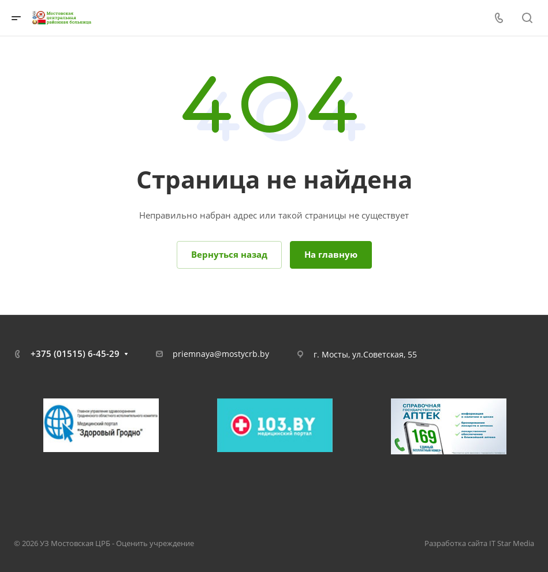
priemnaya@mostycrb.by (221, 353)
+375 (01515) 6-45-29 (75, 353)
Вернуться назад (229, 254)
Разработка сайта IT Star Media (479, 543)
